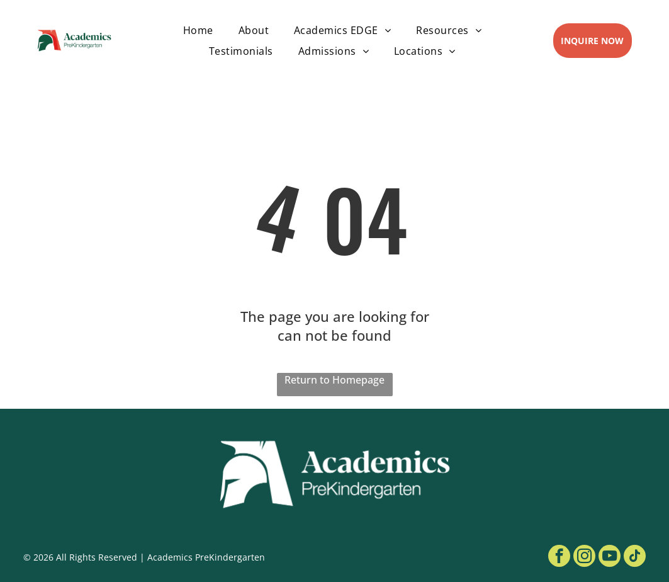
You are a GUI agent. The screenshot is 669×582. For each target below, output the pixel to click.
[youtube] (610, 557)
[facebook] (559, 557)
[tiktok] (635, 557)
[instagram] (584, 557)
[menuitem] (198, 30)
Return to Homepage (334, 380)
